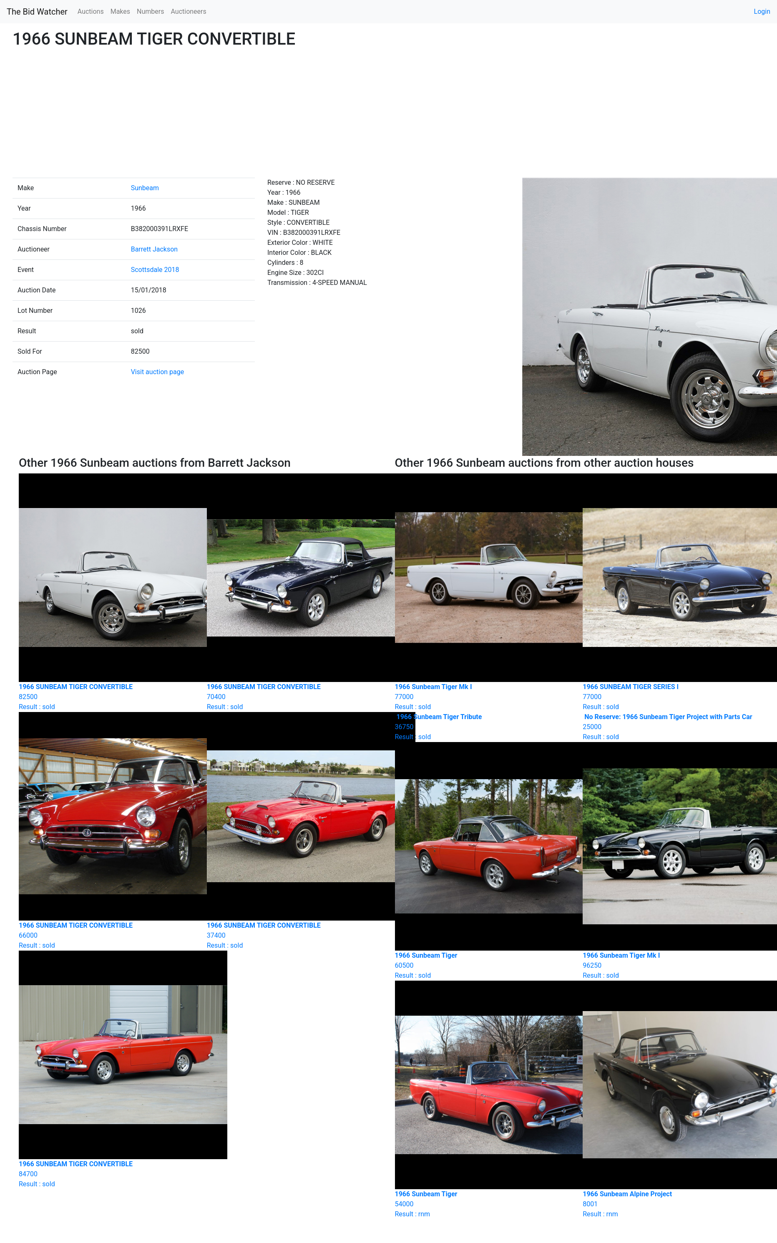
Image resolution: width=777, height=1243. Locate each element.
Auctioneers (188, 11)
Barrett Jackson (154, 249)
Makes (120, 11)
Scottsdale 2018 (155, 270)
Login (762, 11)
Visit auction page (157, 372)
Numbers (150, 11)
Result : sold (483, 727)
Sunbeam (145, 188)
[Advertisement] (388, 115)
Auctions (91, 11)
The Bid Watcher (37, 12)
